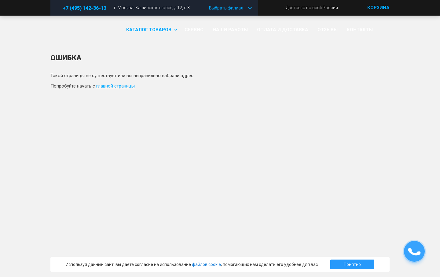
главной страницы (115, 86)
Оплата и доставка (282, 29)
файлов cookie (206, 264)
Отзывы (327, 29)
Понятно (352, 264)
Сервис (194, 29)
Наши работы (230, 29)
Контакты (360, 29)
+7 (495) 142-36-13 (84, 8)
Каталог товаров (150, 29)
